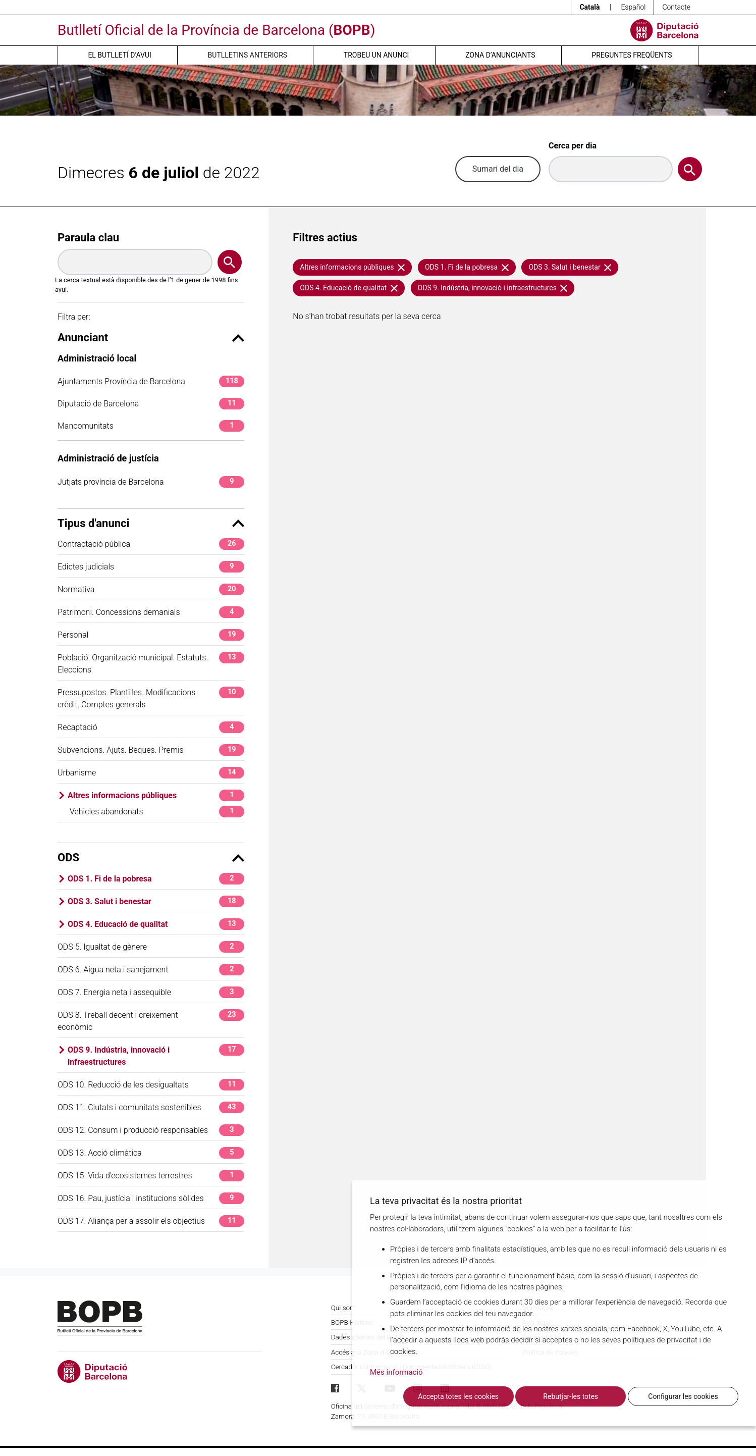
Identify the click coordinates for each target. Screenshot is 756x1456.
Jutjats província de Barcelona (151, 482)
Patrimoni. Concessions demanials (151, 612)
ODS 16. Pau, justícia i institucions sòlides (151, 1198)
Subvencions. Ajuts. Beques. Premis (151, 750)
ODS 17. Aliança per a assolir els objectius (151, 1221)
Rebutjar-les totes (570, 1396)
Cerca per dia (573, 145)
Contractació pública (151, 544)
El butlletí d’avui (119, 55)
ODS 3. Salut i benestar (156, 901)
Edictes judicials (151, 567)
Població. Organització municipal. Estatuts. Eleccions (151, 663)
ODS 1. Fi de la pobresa (156, 879)
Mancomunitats (151, 426)
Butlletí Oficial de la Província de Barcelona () (216, 30)
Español (633, 7)
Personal (151, 635)
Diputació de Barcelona (151, 403)
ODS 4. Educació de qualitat (156, 924)
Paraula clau (88, 237)
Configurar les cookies (683, 1396)
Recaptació (151, 727)
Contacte (676, 7)
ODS (151, 857)
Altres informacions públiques (156, 795)
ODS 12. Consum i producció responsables (151, 1130)
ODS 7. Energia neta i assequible (151, 992)
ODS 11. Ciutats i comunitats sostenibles (151, 1107)
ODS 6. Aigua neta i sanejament (151, 969)
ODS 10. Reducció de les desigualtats (151, 1084)
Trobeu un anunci (376, 55)
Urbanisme (151, 772)
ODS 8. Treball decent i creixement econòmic (151, 1020)
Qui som (343, 1308)
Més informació (396, 1372)
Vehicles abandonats (157, 811)
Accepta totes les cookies (458, 1396)
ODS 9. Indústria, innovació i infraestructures (156, 1055)
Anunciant (151, 337)
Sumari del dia (497, 169)
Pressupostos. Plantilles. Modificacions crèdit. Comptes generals (151, 698)
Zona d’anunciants (500, 55)
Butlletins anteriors (248, 55)
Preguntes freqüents (631, 55)
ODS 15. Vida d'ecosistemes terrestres (151, 1175)
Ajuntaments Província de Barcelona (151, 381)
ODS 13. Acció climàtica (151, 1153)
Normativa (151, 589)
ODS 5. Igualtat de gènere (151, 947)
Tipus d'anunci (151, 523)
